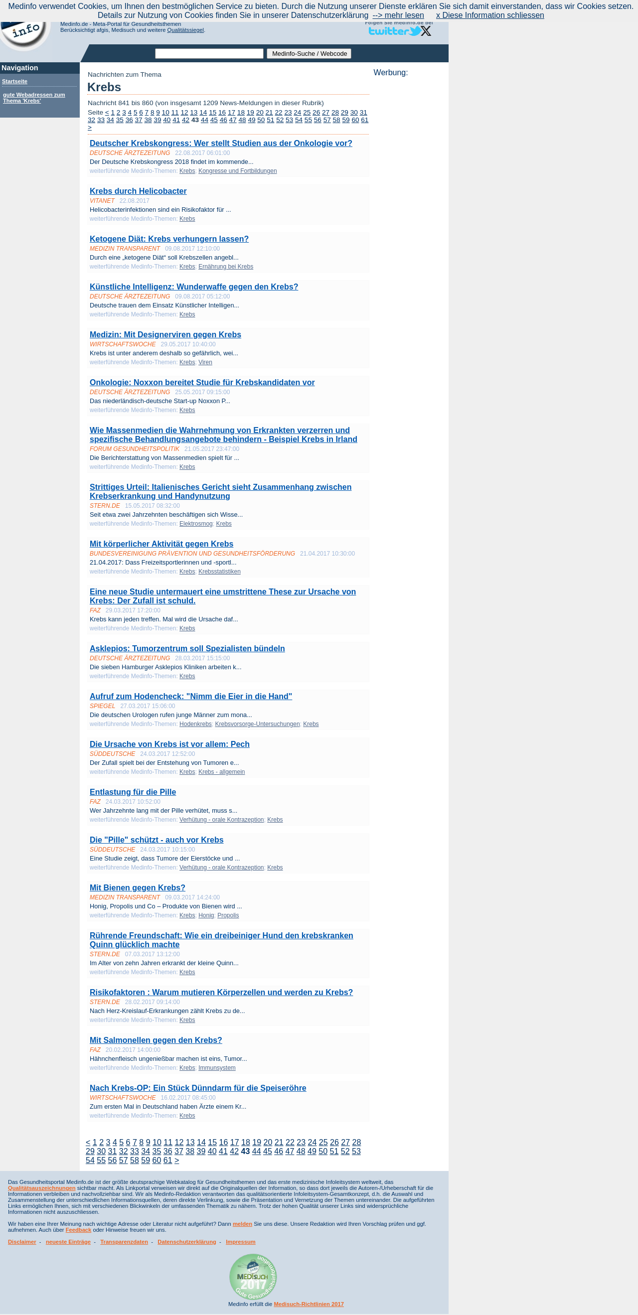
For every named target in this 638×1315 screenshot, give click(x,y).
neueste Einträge (68, 1242)
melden (242, 1224)
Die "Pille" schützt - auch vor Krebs (157, 840)
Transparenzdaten (124, 1242)
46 (223, 120)
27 (325, 112)
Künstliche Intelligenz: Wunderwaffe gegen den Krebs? (194, 287)
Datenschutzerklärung (187, 1242)
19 (250, 112)
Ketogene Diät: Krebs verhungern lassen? (169, 239)
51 (270, 120)
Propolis (228, 915)
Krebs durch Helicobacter (138, 191)
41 (176, 120)
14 (203, 112)
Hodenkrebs (195, 724)
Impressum (241, 1242)
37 (139, 120)
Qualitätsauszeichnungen (42, 1188)
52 (280, 120)
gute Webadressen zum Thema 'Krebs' (34, 98)
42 (185, 120)
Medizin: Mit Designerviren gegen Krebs (165, 334)
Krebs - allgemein (221, 771)
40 (166, 120)
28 (335, 112)
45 (214, 120)
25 (307, 112)
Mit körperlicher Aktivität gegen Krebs (161, 544)
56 (317, 120)
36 (129, 120)
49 (251, 120)
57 (327, 120)
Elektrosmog (196, 523)
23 (288, 112)
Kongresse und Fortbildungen (237, 170)
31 (363, 112)
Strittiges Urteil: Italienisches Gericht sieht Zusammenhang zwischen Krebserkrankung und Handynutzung (220, 491)
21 (269, 112)
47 (233, 120)
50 (261, 120)
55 (308, 120)
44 (204, 120)
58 (336, 120)
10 (165, 112)
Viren (205, 362)
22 (278, 112)
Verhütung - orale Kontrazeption (221, 819)
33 (101, 120)
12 (184, 112)
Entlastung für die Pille (133, 792)
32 (91, 120)
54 (299, 120)
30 (354, 112)
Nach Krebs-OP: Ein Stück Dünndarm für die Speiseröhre (198, 1088)
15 (212, 112)
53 (289, 120)
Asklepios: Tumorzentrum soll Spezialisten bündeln (187, 648)
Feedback (79, 1230)
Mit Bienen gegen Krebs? (137, 887)
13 (193, 112)
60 (355, 120)
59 (345, 120)
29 (344, 112)
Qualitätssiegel (185, 30)
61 (364, 120)
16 (222, 112)
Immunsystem (217, 1067)
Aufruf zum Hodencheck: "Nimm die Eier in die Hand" (191, 696)
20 (260, 112)
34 (110, 120)
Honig (206, 915)
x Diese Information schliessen (490, 15)
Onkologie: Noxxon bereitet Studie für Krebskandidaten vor (202, 382)
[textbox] (209, 53)
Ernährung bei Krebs (225, 266)
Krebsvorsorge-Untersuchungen (257, 724)
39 (157, 120)
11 (175, 112)
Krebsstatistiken (219, 571)
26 (316, 112)
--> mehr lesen (398, 15)
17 (231, 112)
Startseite (14, 81)
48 (242, 120)
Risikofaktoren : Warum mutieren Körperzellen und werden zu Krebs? (221, 992)
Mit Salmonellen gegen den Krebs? (156, 1040)
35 (120, 120)
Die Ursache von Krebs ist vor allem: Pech (170, 744)
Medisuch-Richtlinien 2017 (309, 1304)
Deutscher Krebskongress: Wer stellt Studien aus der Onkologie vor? (221, 143)
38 (148, 120)
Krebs (187, 170)
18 (241, 112)
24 (297, 112)
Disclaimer (22, 1242)
